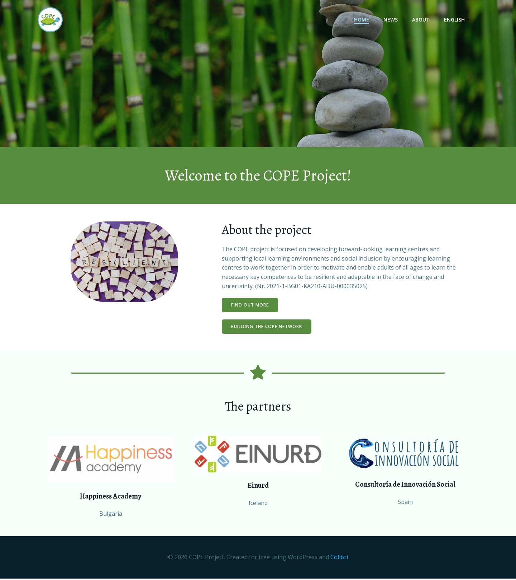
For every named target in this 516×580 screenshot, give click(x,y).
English (458, 20)
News (391, 20)
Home (361, 20)
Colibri (339, 559)
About (421, 20)
